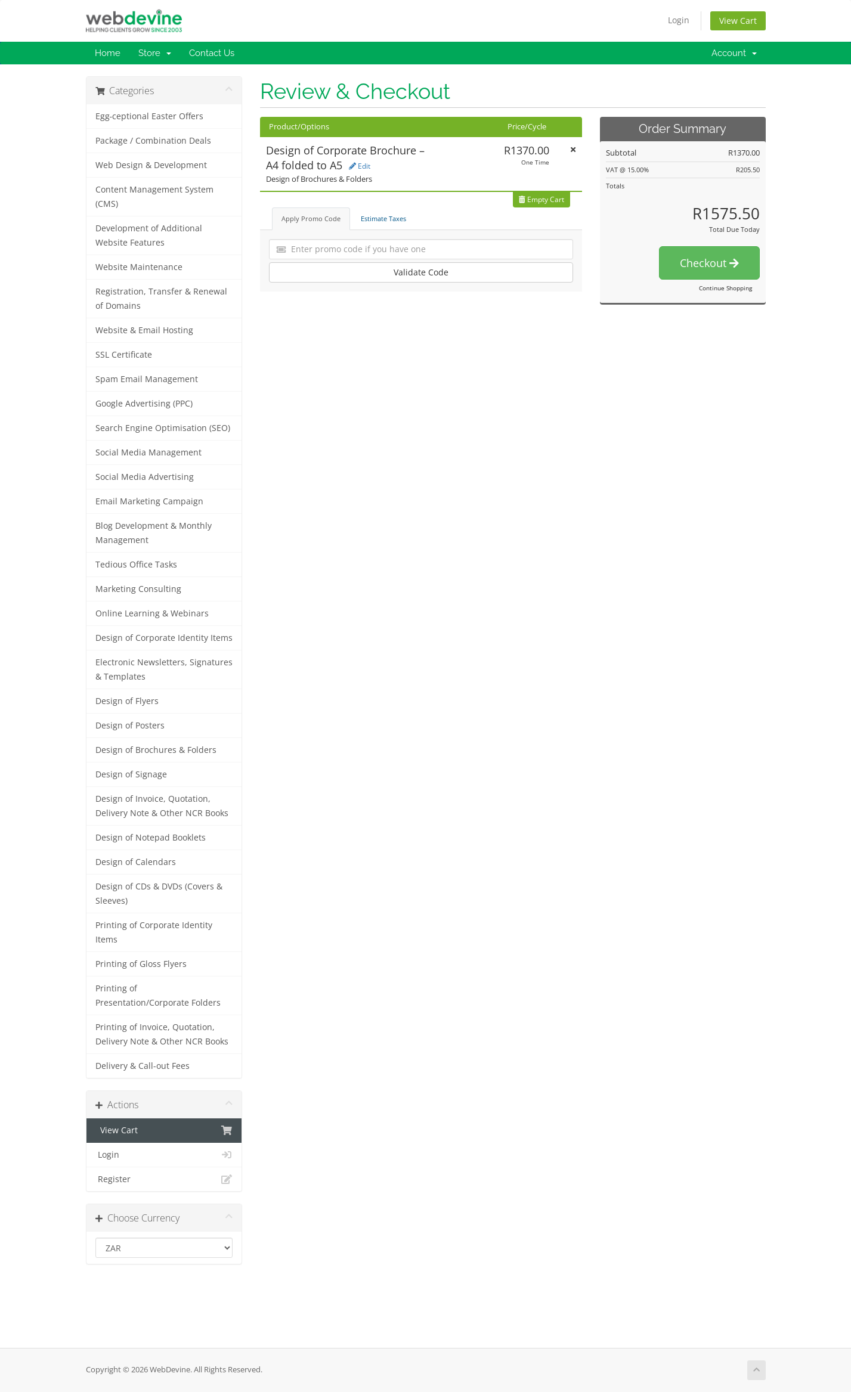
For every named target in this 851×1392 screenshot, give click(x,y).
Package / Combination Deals (153, 140)
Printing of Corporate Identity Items (153, 932)
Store (154, 53)
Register (164, 1179)
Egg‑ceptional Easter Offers (149, 116)
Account (734, 53)
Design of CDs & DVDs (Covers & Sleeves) (158, 893)
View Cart (738, 20)
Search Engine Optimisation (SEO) (162, 428)
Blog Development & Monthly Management (153, 532)
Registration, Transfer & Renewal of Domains (161, 298)
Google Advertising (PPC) (144, 403)
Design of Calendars (135, 862)
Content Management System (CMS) (154, 196)
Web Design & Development (151, 165)
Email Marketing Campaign (149, 501)
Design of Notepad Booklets (150, 837)
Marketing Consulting (138, 589)
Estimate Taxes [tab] (383, 218)
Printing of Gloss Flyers (141, 964)
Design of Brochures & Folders (155, 750)
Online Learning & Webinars (152, 613)
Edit (359, 166)
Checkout (709, 263)
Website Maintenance (138, 267)
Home (107, 53)
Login (678, 20)
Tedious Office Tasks (136, 564)
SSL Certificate (123, 354)
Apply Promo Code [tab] (311, 218)
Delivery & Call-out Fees (142, 1066)
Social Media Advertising (144, 477)
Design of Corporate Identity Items (164, 638)
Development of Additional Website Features (148, 235)
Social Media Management (148, 452)
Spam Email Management (146, 379)
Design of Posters (130, 725)
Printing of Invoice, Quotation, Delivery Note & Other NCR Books (161, 1034)
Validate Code (421, 272)
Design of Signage (131, 774)
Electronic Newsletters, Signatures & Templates (164, 669)
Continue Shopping (725, 288)
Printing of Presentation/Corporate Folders (158, 995)
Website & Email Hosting (144, 330)
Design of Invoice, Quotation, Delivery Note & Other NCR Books (161, 806)
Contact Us (211, 53)
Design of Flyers (127, 701)
